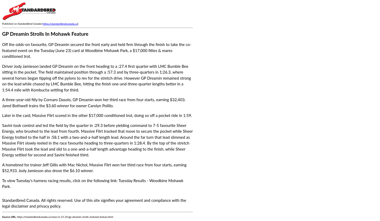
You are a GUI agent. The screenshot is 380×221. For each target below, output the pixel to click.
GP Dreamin (83, 99)
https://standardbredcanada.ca (60, 23)
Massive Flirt (100, 164)
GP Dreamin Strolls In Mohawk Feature (45, 34)
